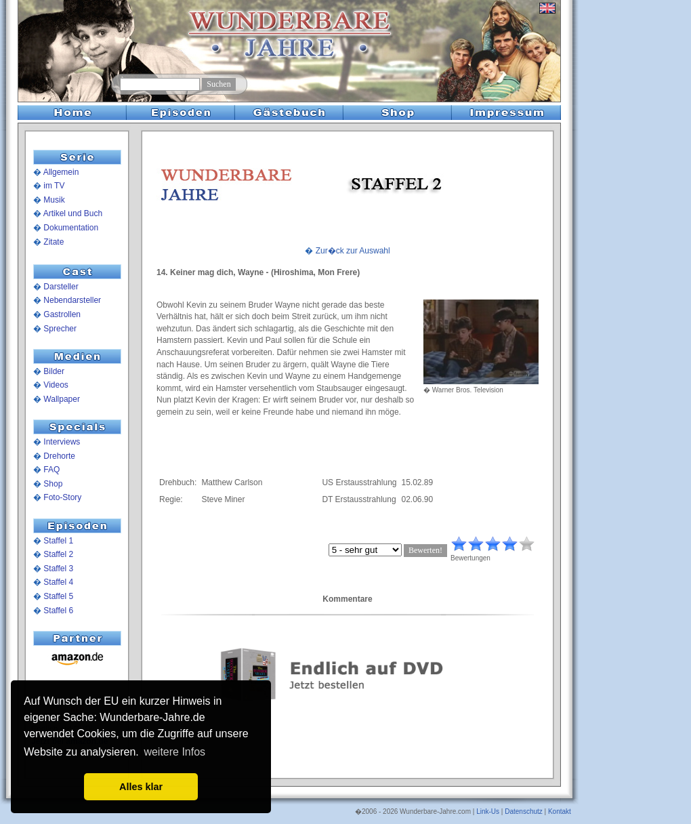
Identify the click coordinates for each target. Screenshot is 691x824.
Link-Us (487, 811)
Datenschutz (524, 811)
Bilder (53, 371)
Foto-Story (62, 497)
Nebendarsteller (72, 300)
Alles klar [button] (141, 786)
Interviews (61, 442)
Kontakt (559, 811)
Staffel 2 (58, 554)
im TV (53, 185)
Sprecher (60, 328)
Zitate (53, 242)
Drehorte (59, 456)
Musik (53, 200)
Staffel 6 (58, 610)
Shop (52, 484)
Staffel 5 (58, 596)
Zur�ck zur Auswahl (353, 250)
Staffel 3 (58, 568)
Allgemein (61, 172)
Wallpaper (61, 399)
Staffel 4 (58, 582)
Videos (55, 385)
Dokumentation (70, 227)
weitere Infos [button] (174, 752)
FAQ (51, 469)
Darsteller (60, 286)
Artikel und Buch (72, 213)
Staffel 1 (58, 540)
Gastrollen (62, 314)
